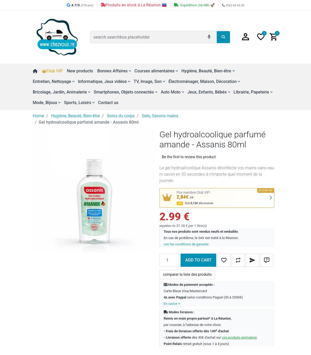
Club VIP (52, 70)
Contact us (108, 102)
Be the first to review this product (189, 157)
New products (80, 70)
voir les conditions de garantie (186, 244)
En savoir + (172, 304)
